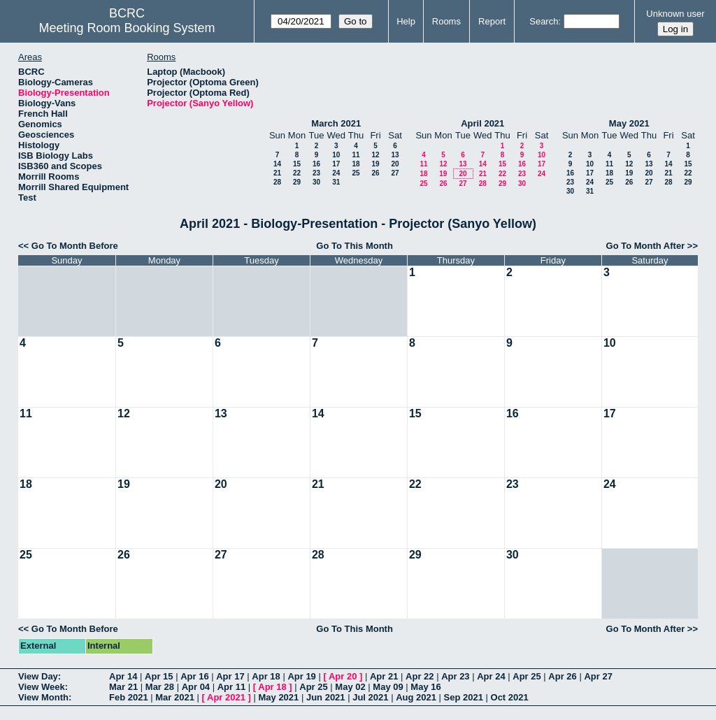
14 (277, 164)
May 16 (425, 687)
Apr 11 (231, 687)
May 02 (350, 687)
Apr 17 (230, 676)
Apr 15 (159, 676)
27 (395, 173)
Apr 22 (420, 676)
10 (336, 155)
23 (316, 173)
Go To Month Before (74, 245)
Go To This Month (354, 245)
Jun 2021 (325, 697)
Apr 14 (123, 676)
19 (375, 164)
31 (336, 182)
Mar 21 (123, 687)
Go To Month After (645, 245)
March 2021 (336, 123)
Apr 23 (455, 676)
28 (277, 182)
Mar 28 (159, 687)
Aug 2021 (416, 697)
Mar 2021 (174, 697)
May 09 (388, 687)
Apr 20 (343, 676)
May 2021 (629, 123)
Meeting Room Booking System (126, 28)
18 (355, 164)
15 (297, 164)
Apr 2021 (226, 697)
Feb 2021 (128, 697)
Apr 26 (562, 676)
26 (375, 173)
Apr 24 (491, 676)
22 (297, 173)
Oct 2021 (510, 697)
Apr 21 (384, 676)
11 (355, 155)
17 (336, 164)
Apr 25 (526, 676)
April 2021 (482, 123)
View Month (43, 697)
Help (405, 21)
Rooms (446, 21)
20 (395, 164)
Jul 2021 (370, 697)
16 (316, 164)
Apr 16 (194, 676)
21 (277, 173)
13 (395, 155)
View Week (41, 687)
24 (336, 173)
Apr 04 (196, 687)
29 (297, 182)
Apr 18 (266, 676)
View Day (38, 676)
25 (355, 173)
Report (492, 21)
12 (375, 155)
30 (316, 182)
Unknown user (675, 13)
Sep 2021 (463, 697)
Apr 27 (598, 676)
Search (543, 21)
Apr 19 (301, 676)
